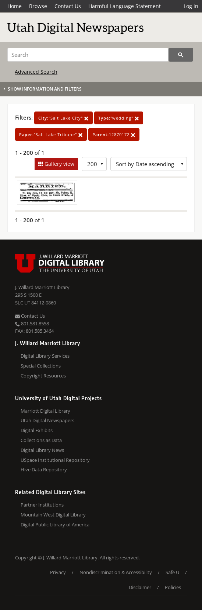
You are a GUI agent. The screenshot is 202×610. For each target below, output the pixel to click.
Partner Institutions (42, 504)
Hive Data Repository (44, 469)
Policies (173, 587)
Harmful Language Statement (124, 6)
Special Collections (41, 365)
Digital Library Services (45, 356)
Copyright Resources (43, 375)
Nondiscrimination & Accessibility (115, 572)
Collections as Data (41, 440)
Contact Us (67, 6)
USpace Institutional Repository (55, 460)
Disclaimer (140, 587)
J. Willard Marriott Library (42, 287)
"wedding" (118, 118)
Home (14, 6)
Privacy (58, 572)
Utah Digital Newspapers (47, 420)
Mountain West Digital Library (53, 514)
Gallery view (58, 163)
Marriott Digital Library (45, 411)
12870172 (113, 134)
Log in (191, 6)
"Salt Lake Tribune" (51, 134)
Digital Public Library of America (55, 524)
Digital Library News (42, 450)
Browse (38, 6)
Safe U (172, 572)
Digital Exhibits (37, 430)
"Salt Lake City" (63, 118)
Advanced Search (36, 71)
